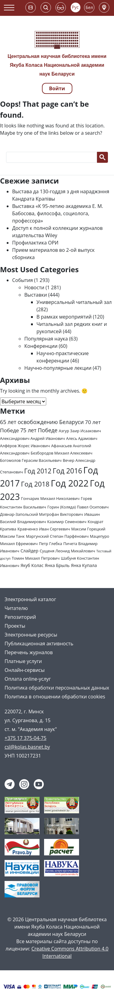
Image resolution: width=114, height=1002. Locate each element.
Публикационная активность (39, 643)
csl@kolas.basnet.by (27, 746)
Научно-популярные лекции (58, 368)
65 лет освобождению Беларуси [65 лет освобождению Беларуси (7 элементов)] (42, 422)
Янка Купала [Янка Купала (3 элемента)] (84, 565)
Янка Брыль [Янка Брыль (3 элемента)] (57, 565)
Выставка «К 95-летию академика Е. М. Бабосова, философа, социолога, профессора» (57, 213)
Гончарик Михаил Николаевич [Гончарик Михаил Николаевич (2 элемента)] (50, 498)
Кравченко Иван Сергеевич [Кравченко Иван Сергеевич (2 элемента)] (43, 529)
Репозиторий (20, 617)
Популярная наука (46, 338)
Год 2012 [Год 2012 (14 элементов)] (38, 470)
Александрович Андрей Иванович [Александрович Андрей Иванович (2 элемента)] (32, 438)
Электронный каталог (30, 599)
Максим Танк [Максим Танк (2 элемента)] (12, 536)
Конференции (40, 346)
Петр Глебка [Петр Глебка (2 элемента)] (50, 543)
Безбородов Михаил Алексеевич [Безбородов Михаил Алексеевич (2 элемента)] (61, 453)
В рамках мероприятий (64, 316)
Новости (34, 287)
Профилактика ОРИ (35, 242)
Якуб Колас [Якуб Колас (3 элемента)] (31, 565)
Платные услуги (23, 661)
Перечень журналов (29, 652)
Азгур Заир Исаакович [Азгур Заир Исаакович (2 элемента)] (80, 430)
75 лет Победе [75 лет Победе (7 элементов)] (38, 430)
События (22, 280)
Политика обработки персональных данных (57, 687)
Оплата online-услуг (28, 679)
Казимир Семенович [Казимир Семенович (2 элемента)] (66, 521)
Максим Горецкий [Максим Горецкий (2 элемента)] (88, 529)
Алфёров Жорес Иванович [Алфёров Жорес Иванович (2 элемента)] (25, 445)
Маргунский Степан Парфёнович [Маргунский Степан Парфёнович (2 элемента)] (57, 536)
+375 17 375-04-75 (26, 738)
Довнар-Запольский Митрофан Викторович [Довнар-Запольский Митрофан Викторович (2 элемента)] (41, 514)
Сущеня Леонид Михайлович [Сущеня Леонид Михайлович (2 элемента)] (67, 551)
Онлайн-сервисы (25, 670)
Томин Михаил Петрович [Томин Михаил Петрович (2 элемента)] (36, 558)
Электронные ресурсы (31, 634)
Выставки (35, 294)
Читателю (16, 608)
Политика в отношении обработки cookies (55, 696)
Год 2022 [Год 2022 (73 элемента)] (69, 483)
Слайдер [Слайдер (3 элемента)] (29, 551)
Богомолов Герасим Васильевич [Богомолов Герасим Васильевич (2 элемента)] (30, 460)
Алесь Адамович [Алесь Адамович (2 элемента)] (81, 438)
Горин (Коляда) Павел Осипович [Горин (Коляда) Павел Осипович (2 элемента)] (78, 507)
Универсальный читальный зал (74, 302)
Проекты (15, 625)
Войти (57, 88)
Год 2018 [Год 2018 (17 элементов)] (35, 483)
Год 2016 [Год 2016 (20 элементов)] (67, 471)
